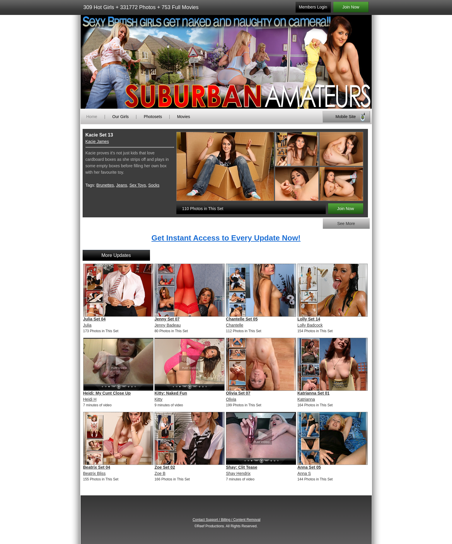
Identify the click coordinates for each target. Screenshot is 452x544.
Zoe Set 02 (164, 467)
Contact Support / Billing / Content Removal (226, 520)
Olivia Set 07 (238, 393)
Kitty (158, 399)
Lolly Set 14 (308, 319)
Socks (153, 185)
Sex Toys (137, 185)
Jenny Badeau (167, 325)
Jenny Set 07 (167, 319)
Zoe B (159, 473)
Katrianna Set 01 (313, 393)
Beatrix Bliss (94, 473)
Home (91, 116)
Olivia (231, 399)
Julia (87, 325)
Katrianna (306, 399)
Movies (183, 116)
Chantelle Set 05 (241, 319)
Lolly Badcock (310, 325)
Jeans (121, 185)
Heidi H (90, 399)
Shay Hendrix (238, 473)
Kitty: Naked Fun (170, 393)
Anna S (304, 473)
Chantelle (234, 325)
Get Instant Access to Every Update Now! (226, 237)
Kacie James (97, 141)
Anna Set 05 (309, 467)
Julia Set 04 (94, 319)
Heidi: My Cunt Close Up (107, 393)
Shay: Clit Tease (241, 467)
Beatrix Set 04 (96, 467)
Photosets (153, 116)
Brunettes (105, 185)
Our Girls (120, 116)
